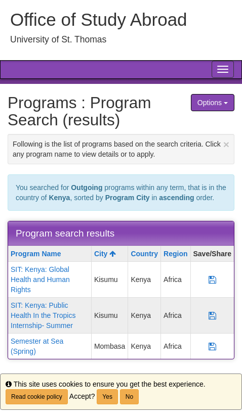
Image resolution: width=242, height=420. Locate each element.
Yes (107, 396)
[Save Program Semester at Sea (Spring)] (212, 346)
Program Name (36, 254)
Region (175, 254)
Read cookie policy (36, 396)
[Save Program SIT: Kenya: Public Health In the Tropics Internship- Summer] (212, 315)
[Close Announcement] (226, 144)
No (129, 396)
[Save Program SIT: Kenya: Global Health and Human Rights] (212, 279)
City (105, 254)
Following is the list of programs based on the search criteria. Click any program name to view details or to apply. (121, 148)
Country (144, 254)
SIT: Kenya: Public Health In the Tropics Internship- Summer (43, 315)
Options (212, 103)
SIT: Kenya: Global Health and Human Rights (40, 279)
